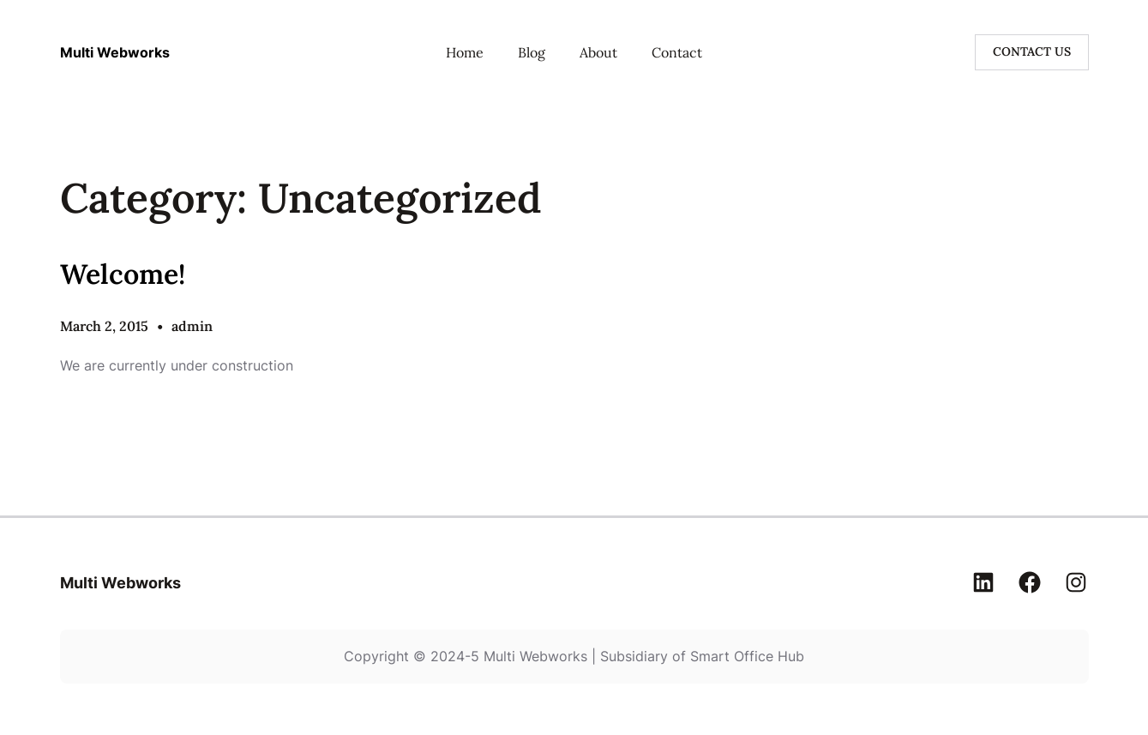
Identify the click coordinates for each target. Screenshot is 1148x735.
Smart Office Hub (747, 656)
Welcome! (122, 274)
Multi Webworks (115, 52)
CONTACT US (1032, 51)
